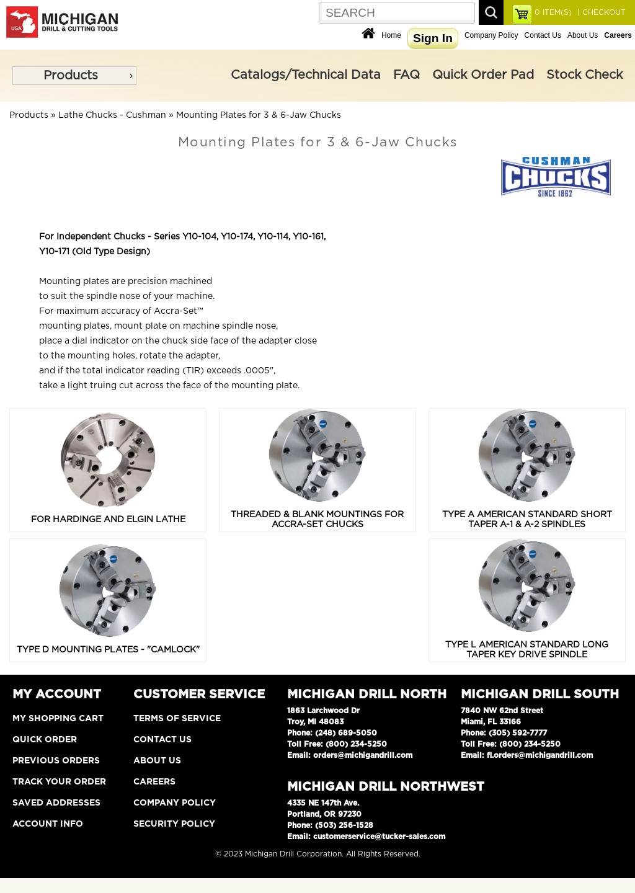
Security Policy (174, 824)
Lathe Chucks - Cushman (112, 115)
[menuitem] (74, 75)
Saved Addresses (56, 803)
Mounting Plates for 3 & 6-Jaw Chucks (258, 115)
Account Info (47, 824)
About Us (582, 35)
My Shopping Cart (58, 718)
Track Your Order (59, 782)
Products (70, 75)
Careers (154, 782)
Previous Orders (56, 761)
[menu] (74, 75)
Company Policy (491, 35)
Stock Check (584, 75)
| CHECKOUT (600, 12)
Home (391, 35)
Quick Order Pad (483, 75)
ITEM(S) (553, 12)
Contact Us (543, 35)
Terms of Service (177, 718)
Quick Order (44, 739)
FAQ (406, 75)
